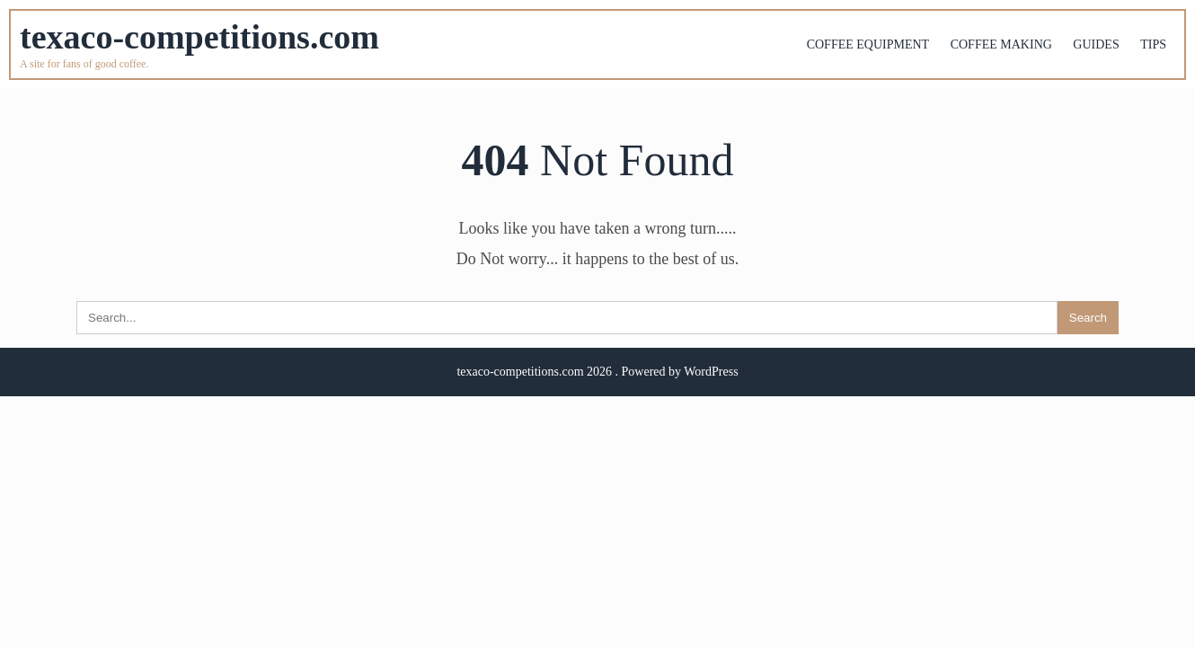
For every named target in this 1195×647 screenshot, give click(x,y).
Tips (1153, 44)
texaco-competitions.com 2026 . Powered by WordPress (597, 371)
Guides (1096, 44)
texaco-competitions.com (199, 37)
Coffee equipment (868, 44)
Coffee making (1001, 44)
